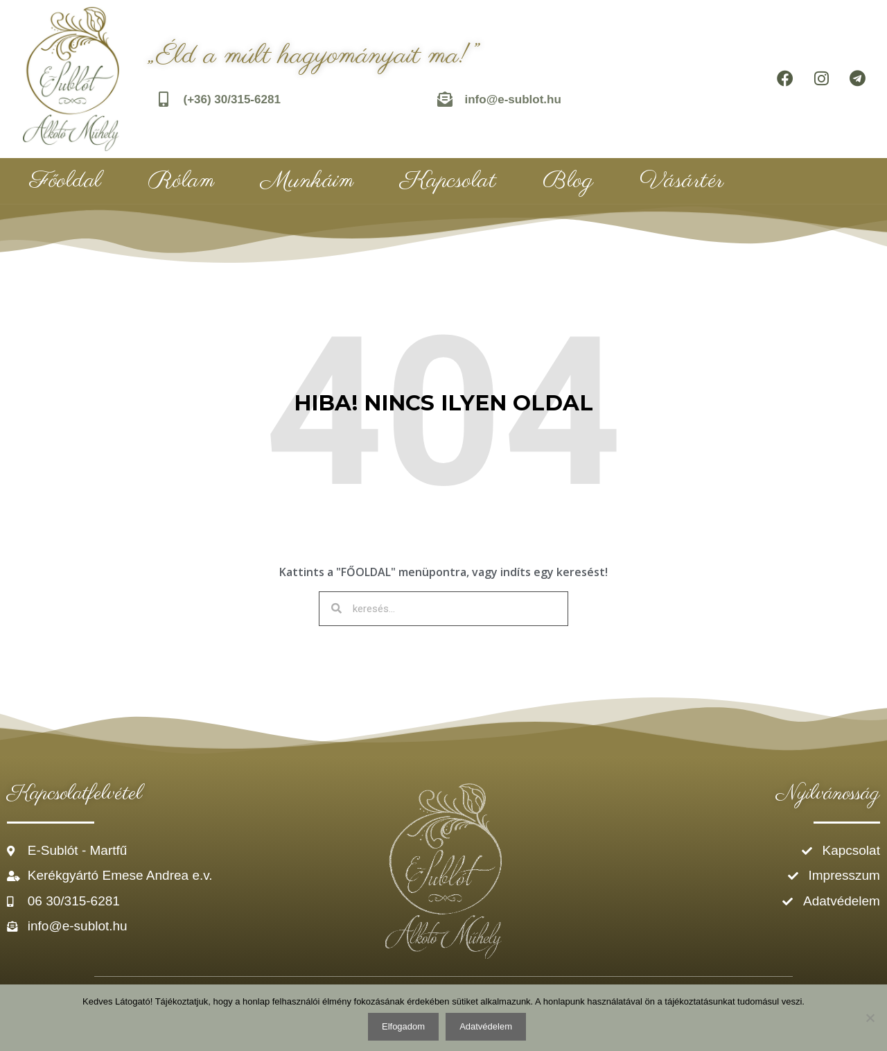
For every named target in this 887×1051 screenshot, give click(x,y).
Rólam (181, 181)
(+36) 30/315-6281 (233, 99)
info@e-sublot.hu (514, 99)
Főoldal (66, 181)
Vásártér (682, 181)
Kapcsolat (448, 181)
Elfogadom (403, 1026)
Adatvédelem (485, 1026)
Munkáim (307, 181)
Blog (568, 181)
